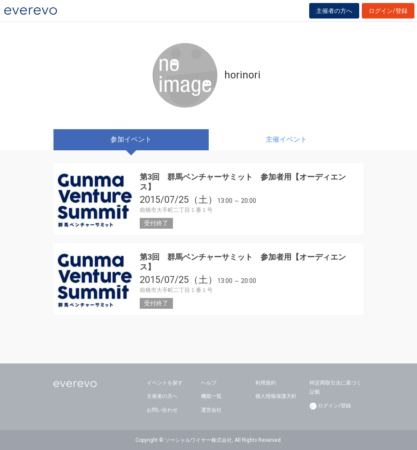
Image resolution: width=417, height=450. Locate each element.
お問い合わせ (162, 410)
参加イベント (131, 139)
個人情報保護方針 (276, 396)
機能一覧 (211, 396)
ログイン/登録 (388, 10)
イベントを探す (165, 383)
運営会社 (211, 410)
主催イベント (286, 139)
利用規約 (265, 383)
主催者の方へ (334, 10)
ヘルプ (208, 383)
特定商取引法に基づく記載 (335, 387)
